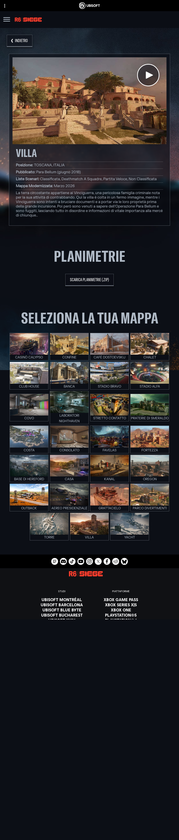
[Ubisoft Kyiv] (61, 620)
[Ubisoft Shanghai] (61, 641)
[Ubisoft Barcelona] (61, 604)
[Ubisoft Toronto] (61, 646)
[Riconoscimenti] (61, 651)
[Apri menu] (6, 20)
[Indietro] (19, 41)
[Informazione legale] (89, 826)
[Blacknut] (89, 677)
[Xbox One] (121, 610)
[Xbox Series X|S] (121, 604)
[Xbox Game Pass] (121, 599)
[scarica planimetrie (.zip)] (89, 280)
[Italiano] (89, 737)
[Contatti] (89, 807)
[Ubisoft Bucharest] (61, 615)
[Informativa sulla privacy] (89, 814)
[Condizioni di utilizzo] (89, 820)
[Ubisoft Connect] (89, 780)
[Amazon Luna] (121, 630)
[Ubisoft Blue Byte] (61, 610)
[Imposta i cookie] (89, 832)
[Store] (89, 775)
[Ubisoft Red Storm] (61, 625)
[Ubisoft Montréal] (61, 599)
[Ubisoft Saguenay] (61, 635)
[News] (89, 792)
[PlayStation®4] (121, 620)
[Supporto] (89, 797)
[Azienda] (89, 786)
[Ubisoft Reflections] (61, 630)
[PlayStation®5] (121, 615)
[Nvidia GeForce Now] (89, 672)
